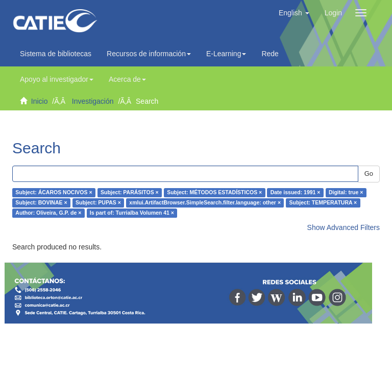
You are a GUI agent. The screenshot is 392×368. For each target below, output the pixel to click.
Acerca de (127, 79)
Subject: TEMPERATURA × (323, 203)
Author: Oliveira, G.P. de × (48, 213)
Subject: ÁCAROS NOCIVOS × (53, 193)
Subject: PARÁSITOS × (130, 193)
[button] (294, 13)
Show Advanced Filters (343, 227)
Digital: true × (346, 193)
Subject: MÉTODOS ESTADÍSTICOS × (214, 193)
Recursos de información (149, 54)
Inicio (39, 101)
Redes (274, 54)
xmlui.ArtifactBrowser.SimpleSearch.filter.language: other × (205, 203)
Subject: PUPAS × (98, 203)
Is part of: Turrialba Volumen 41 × (132, 213)
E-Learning (226, 54)
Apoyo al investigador (56, 79)
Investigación (93, 101)
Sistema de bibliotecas (55, 54)
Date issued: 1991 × (296, 193)
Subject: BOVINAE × (41, 203)
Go (368, 173)
